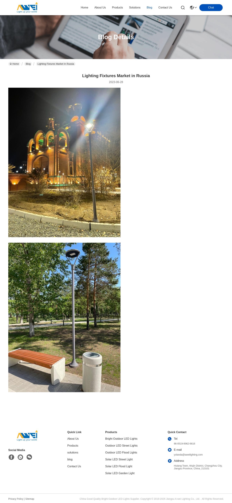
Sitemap (29, 498)
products (117, 7)
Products (72, 445)
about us (100, 7)
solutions (135, 7)
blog (149, 7)
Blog (28, 63)
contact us (165, 7)
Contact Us (74, 466)
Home (84, 7)
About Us (73, 438)
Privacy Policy (15, 498)
